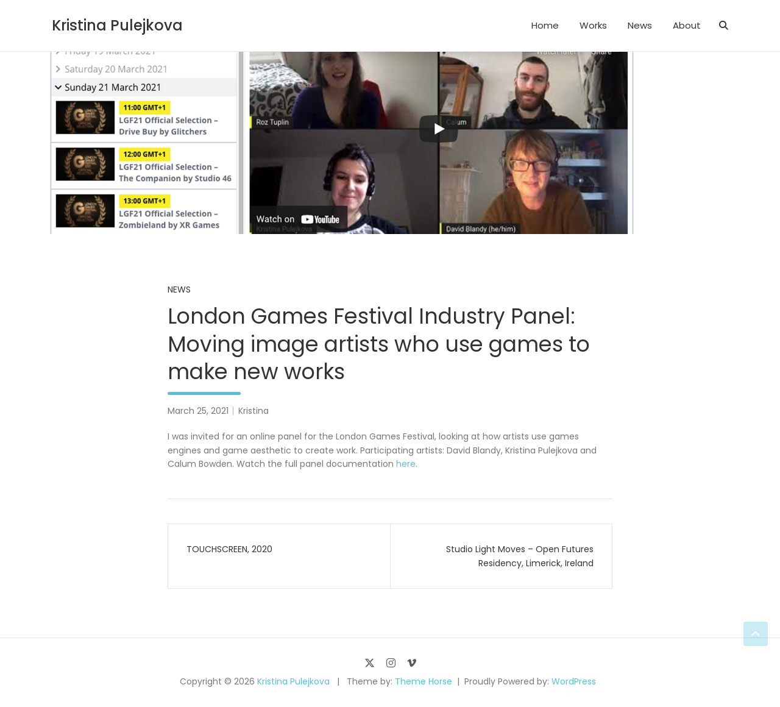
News (640, 25)
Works (593, 25)
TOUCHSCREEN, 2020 (229, 549)
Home (545, 25)
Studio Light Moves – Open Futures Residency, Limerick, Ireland (520, 556)
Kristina (253, 411)
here (406, 464)
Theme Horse (423, 681)
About (687, 25)
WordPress (573, 681)
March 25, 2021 (198, 411)
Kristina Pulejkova (117, 25)
